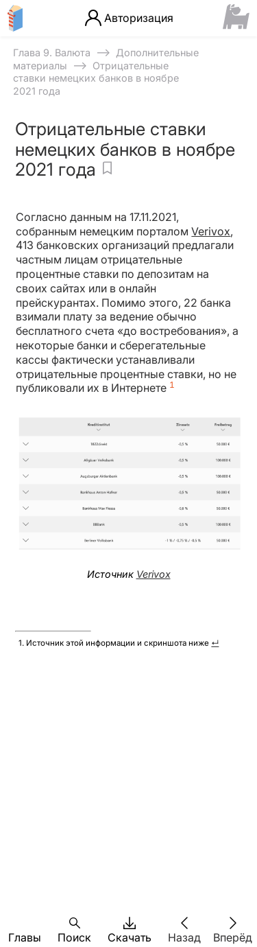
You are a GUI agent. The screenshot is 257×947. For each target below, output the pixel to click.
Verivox (210, 231)
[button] (24, 923)
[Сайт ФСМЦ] (236, 18)
